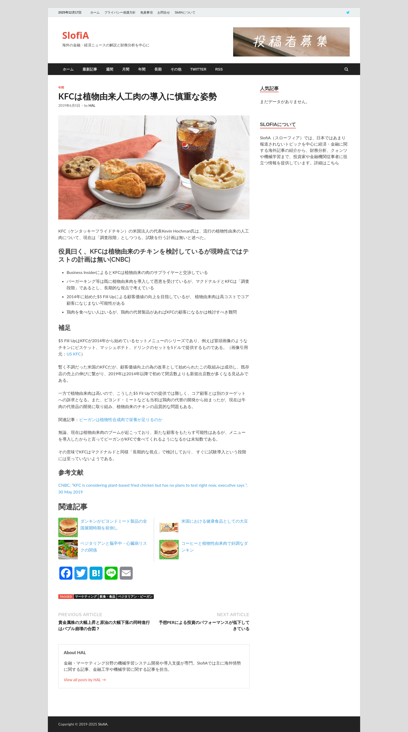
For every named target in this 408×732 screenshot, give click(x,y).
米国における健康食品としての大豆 (214, 520)
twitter (198, 69)
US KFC (74, 353)
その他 (175, 69)
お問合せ (163, 12)
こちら (333, 162)
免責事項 (146, 12)
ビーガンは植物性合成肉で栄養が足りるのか (120, 419)
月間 (125, 69)
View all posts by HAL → (85, 679)
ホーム (95, 12)
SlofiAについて (185, 12)
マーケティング (86, 596)
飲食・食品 (107, 596)
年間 (141, 69)
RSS (219, 69)
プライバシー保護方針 (120, 12)
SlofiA (75, 35)
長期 (158, 69)
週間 (109, 69)
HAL (91, 105)
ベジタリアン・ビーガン (135, 596)
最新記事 (89, 69)
